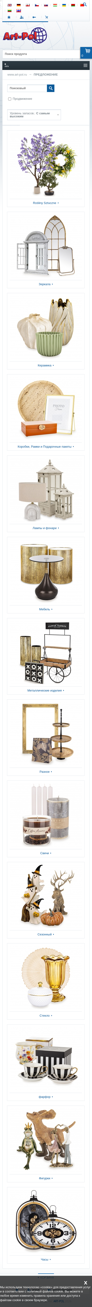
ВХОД (22, 17)
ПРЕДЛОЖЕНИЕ (46, 74)
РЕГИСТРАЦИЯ (35, 17)
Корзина (47, 17)
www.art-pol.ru (17, 74)
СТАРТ (10, 17)
